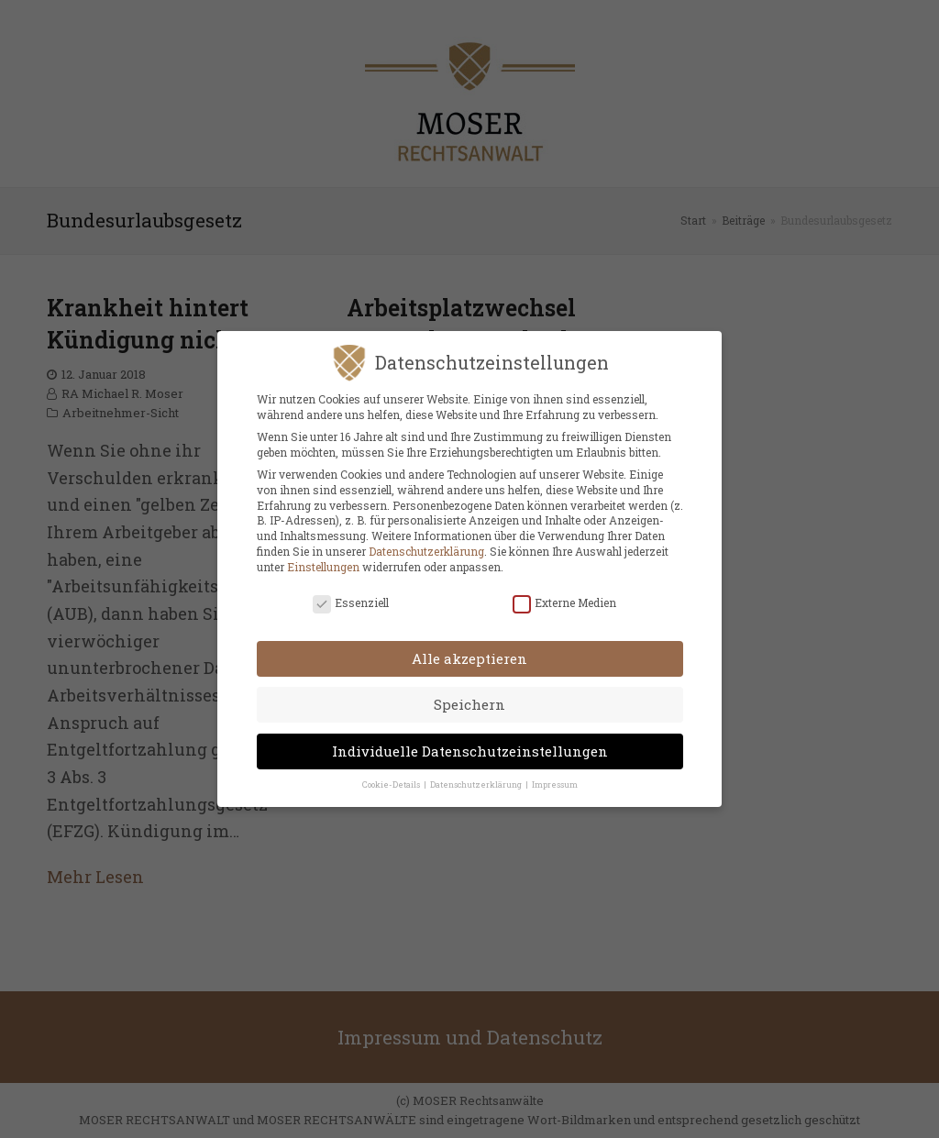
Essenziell (351, 598)
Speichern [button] (469, 700)
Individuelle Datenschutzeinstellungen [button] (470, 746)
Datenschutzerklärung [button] (477, 780)
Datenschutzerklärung (426, 546)
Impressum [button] (555, 780)
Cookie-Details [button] (392, 780)
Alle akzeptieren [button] (469, 653)
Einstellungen (323, 561)
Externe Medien (564, 598)
